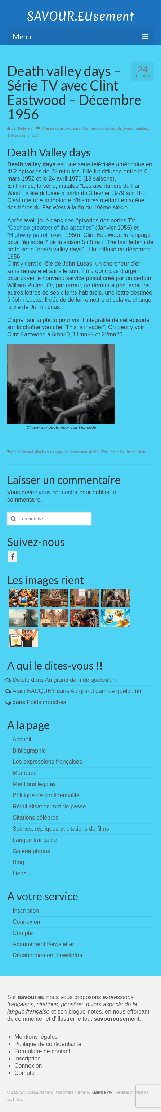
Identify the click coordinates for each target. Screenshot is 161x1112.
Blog (18, 862)
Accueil (22, 739)
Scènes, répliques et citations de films (61, 829)
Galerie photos (31, 851)
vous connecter (58, 492)
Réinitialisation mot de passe (49, 806)
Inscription (27, 1058)
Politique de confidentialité (46, 795)
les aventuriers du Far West (87, 452)
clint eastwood (21, 452)
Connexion (28, 1066)
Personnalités (136, 128)
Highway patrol (28, 235)
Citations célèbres (35, 818)
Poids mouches (46, 702)
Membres (25, 773)
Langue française (35, 840)
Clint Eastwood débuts (102, 128)
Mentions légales (34, 784)
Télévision (16, 135)
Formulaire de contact (42, 1051)
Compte (24, 1073)
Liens (19, 873)
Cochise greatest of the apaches (50, 228)
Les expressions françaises (47, 762)
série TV (117, 452)
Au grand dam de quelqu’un (80, 680)
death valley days (49, 452)
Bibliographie (29, 750)
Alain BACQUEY (34, 691)
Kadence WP (101, 1092)
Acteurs (73, 128)
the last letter (136, 452)
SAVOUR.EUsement (80, 16)
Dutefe (24, 128)
